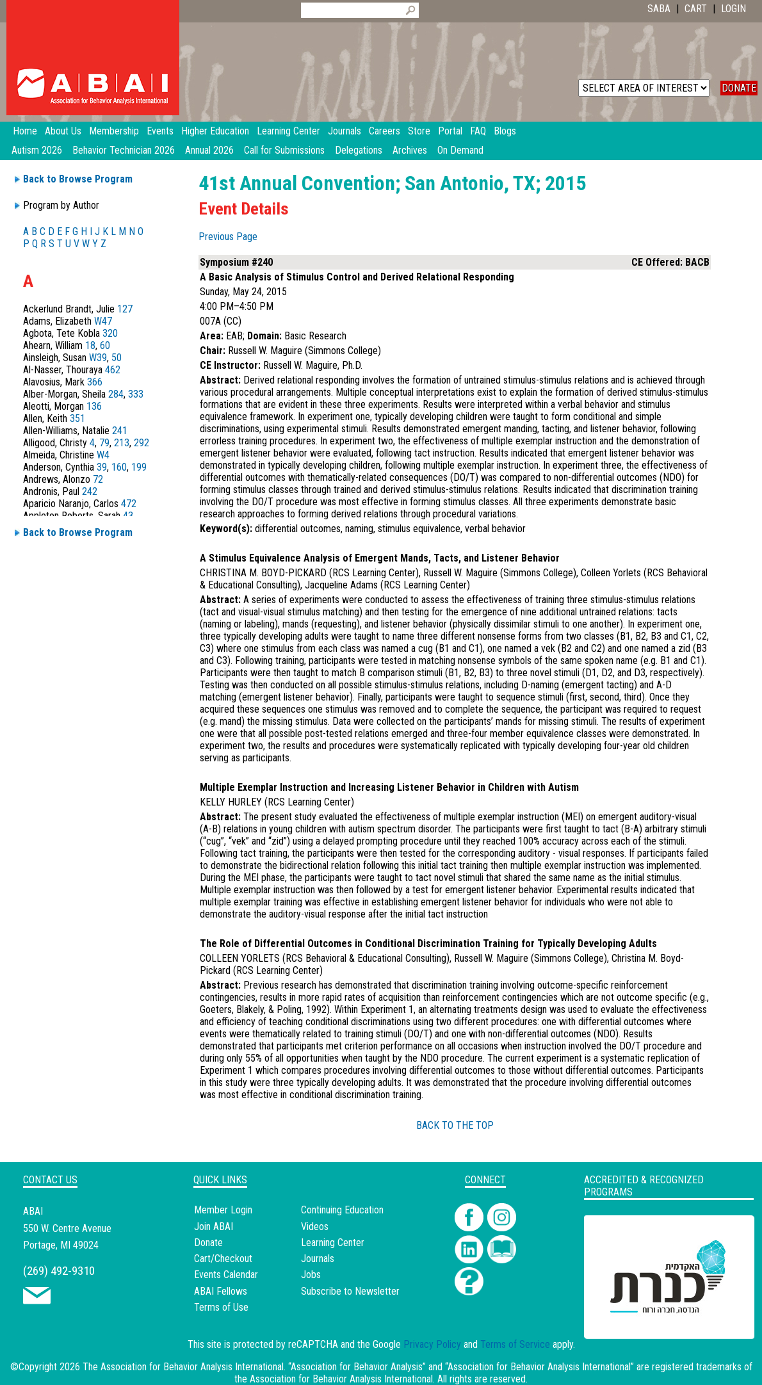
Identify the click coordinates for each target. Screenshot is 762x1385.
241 (119, 431)
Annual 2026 (209, 150)
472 (128, 504)
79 (104, 443)
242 (89, 491)
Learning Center (332, 1242)
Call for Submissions (284, 150)
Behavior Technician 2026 (123, 150)
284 (116, 394)
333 (135, 394)
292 (141, 443)
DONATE (739, 88)
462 (112, 370)
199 (139, 467)
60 (105, 345)
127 (125, 309)
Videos (314, 1226)
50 (116, 358)
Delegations (358, 150)
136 (94, 406)
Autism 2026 (37, 150)
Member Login (223, 1210)
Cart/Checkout (223, 1258)
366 (94, 382)
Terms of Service (515, 1344)
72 (98, 479)
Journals (317, 1258)
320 (110, 333)
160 (119, 467)
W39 (98, 358)
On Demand (460, 150)
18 (90, 345)
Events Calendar (226, 1274)
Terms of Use (221, 1307)
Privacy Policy (432, 1344)
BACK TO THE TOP (455, 1125)
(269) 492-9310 (59, 1270)
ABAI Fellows (220, 1291)
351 (77, 418)
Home (25, 131)
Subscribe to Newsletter (350, 1291)
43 (128, 516)
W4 (103, 455)
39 (102, 467)
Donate (208, 1242)
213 (121, 443)
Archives (410, 150)
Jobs (311, 1274)
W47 (103, 321)
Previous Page (228, 237)
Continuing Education (342, 1210)
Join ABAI (213, 1226)
